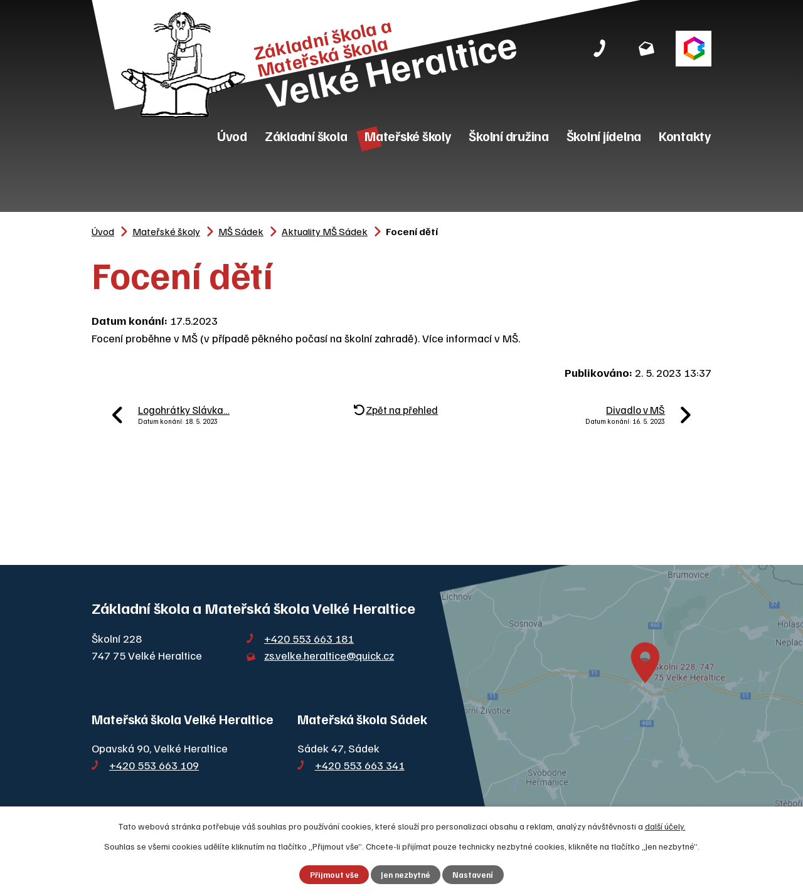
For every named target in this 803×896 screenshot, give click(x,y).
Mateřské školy (408, 135)
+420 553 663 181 (309, 638)
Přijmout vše (334, 875)
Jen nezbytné (405, 875)
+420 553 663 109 (154, 765)
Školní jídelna (604, 135)
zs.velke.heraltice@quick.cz (329, 655)
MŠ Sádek (240, 231)
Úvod (232, 135)
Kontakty (685, 135)
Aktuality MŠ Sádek (325, 231)
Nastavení (472, 875)
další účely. (665, 826)
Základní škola (306, 135)
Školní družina (509, 135)
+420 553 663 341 (360, 765)
